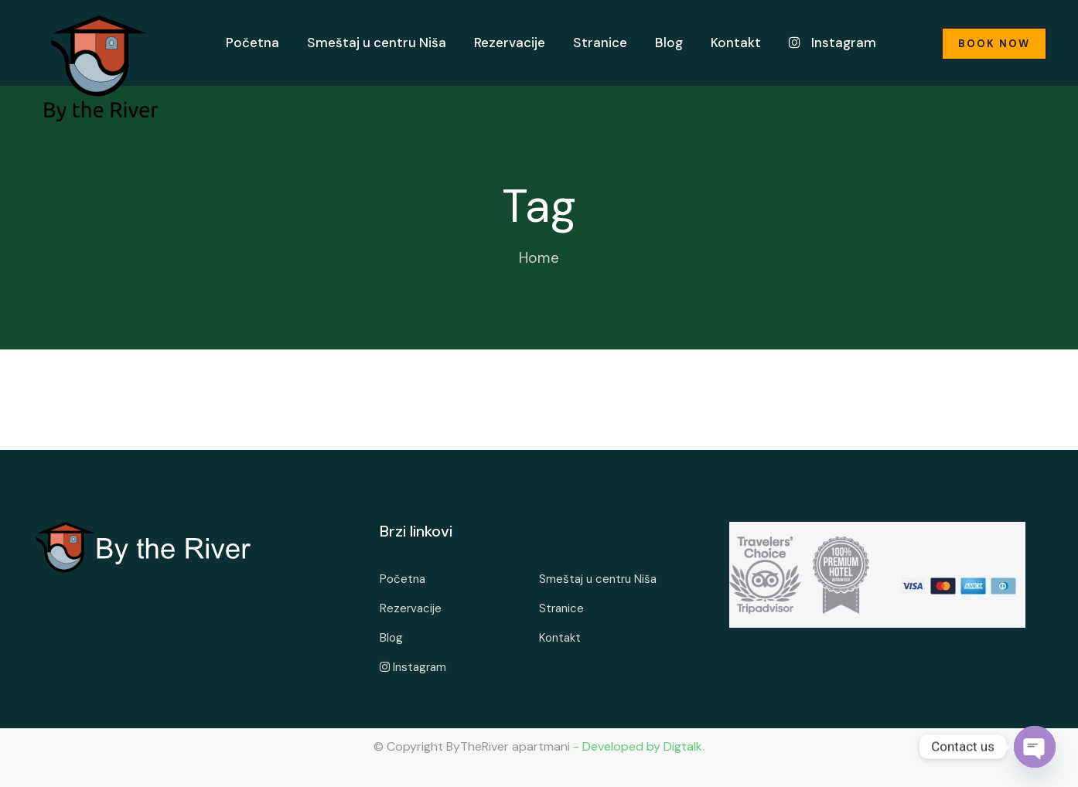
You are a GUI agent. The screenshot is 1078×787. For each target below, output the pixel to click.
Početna (252, 42)
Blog (669, 42)
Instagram (832, 42)
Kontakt (736, 42)
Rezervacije (509, 42)
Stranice (600, 42)
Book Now (994, 43)
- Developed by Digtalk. (637, 746)
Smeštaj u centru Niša (376, 42)
